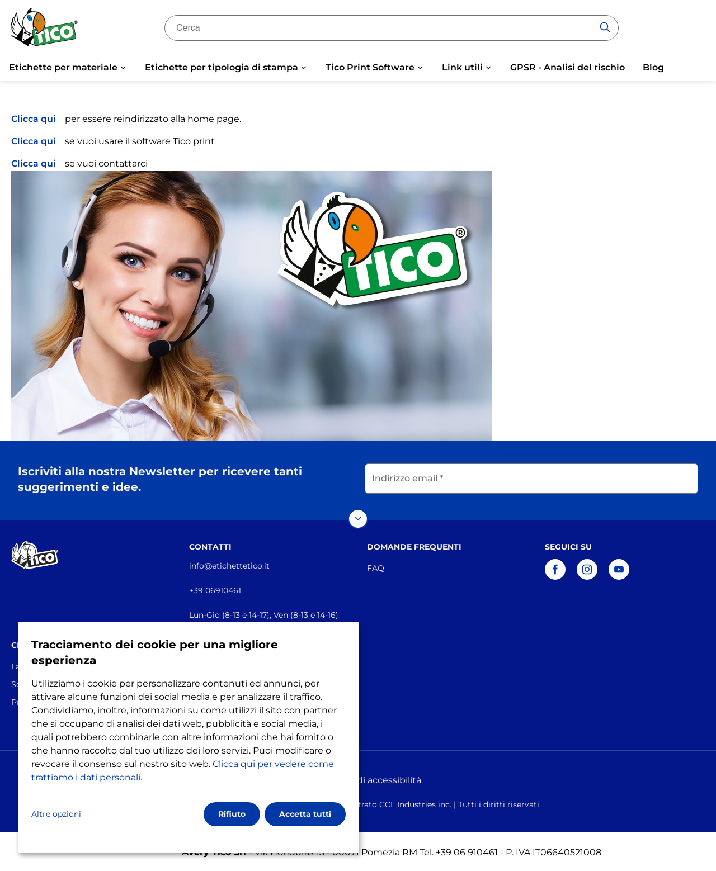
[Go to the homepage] (44, 29)
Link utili (462, 67)
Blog (653, 67)
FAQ (375, 566)
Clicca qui (33, 118)
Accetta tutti (305, 814)
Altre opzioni (56, 814)
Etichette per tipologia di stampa (221, 67)
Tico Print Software (370, 67)
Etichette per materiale (63, 67)
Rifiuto (232, 814)
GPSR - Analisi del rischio (567, 67)
